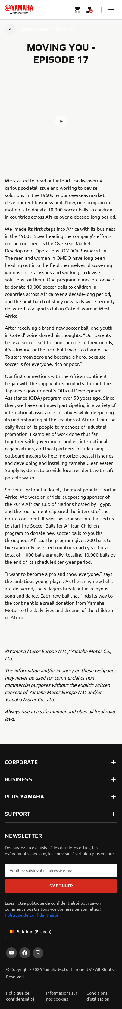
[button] (111, 10)
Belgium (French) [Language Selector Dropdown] (30, 931)
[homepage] (19, 9)
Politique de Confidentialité (31, 915)
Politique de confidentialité (20, 995)
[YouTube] (11, 952)
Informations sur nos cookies (61, 995)
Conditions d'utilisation (97, 995)
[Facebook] (24, 952)
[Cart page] (77, 9)
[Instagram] (38, 952)
